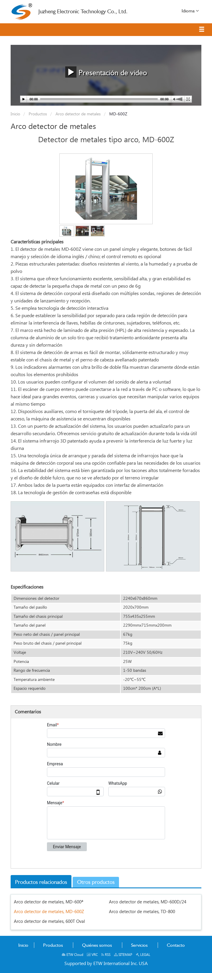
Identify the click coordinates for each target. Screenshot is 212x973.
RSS (105, 955)
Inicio (15, 114)
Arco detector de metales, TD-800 (142, 912)
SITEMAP (123, 955)
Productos (37, 114)
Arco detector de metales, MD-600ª (48, 902)
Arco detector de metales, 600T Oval (49, 921)
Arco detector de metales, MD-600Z (49, 912)
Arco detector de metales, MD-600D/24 (147, 902)
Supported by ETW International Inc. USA (106, 964)
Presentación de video (106, 71)
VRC (92, 955)
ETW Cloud (72, 955)
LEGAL (143, 955)
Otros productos (96, 882)
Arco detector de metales (77, 114)
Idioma (190, 10)
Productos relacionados (41, 882)
